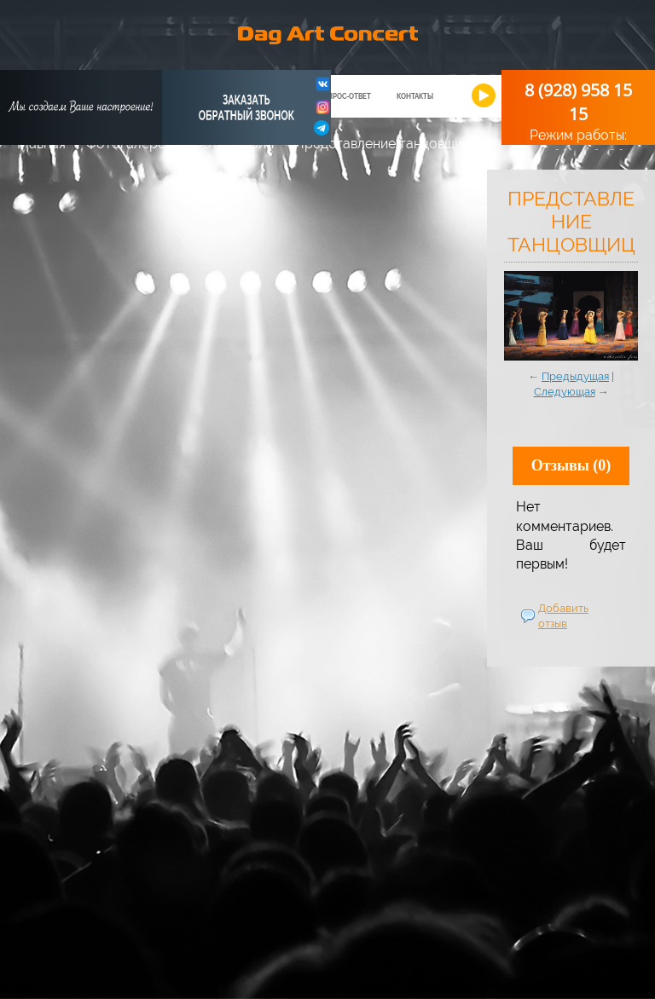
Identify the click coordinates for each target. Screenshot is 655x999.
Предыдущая (575, 376)
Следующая (564, 391)
